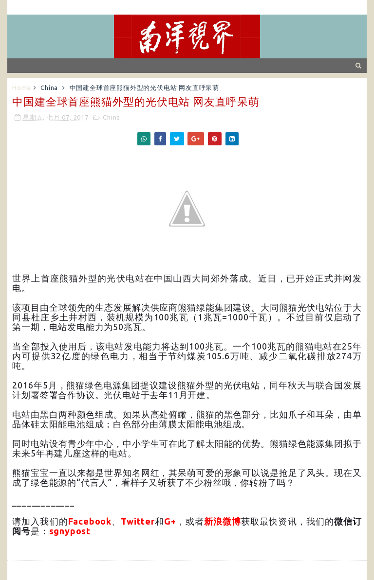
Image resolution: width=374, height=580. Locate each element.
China (49, 87)
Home (21, 87)
